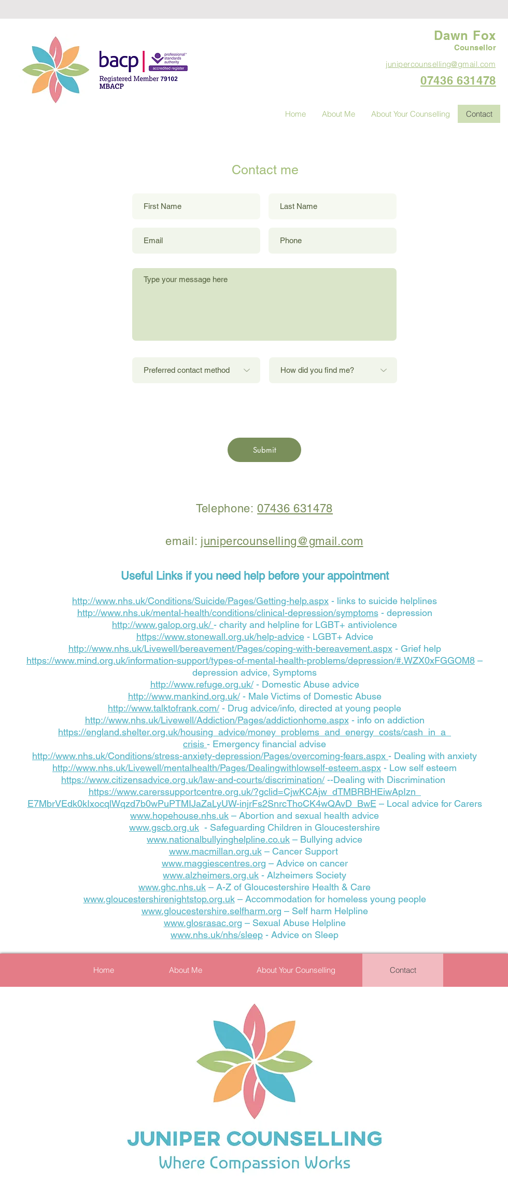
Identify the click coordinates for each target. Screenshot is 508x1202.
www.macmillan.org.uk (215, 851)
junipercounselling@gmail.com (282, 541)
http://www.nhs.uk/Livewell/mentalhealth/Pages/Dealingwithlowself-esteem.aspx (216, 767)
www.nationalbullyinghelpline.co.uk (218, 839)
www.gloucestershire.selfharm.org (211, 910)
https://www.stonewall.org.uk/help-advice (220, 636)
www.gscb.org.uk (164, 827)
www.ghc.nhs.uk (172, 887)
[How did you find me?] (333, 370)
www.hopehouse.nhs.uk (179, 815)
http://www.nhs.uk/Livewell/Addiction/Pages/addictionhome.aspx (217, 720)
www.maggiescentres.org (214, 863)
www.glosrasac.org (203, 922)
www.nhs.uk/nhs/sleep (217, 934)
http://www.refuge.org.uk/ (201, 684)
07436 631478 (295, 508)
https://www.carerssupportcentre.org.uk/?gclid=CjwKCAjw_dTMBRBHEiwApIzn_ (255, 791)
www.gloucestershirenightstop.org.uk (159, 898)
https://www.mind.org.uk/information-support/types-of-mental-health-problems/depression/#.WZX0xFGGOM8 (250, 660)
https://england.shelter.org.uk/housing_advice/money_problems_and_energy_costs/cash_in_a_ (254, 731)
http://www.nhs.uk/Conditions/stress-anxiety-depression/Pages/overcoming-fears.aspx (210, 755)
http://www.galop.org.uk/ (163, 624)
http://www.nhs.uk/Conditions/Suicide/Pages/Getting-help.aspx (200, 600)
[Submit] (264, 450)
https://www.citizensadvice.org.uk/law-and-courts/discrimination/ (192, 779)
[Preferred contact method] (196, 370)
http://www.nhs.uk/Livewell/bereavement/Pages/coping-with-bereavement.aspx (230, 648)
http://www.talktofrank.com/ (163, 708)
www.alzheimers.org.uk (211, 875)
